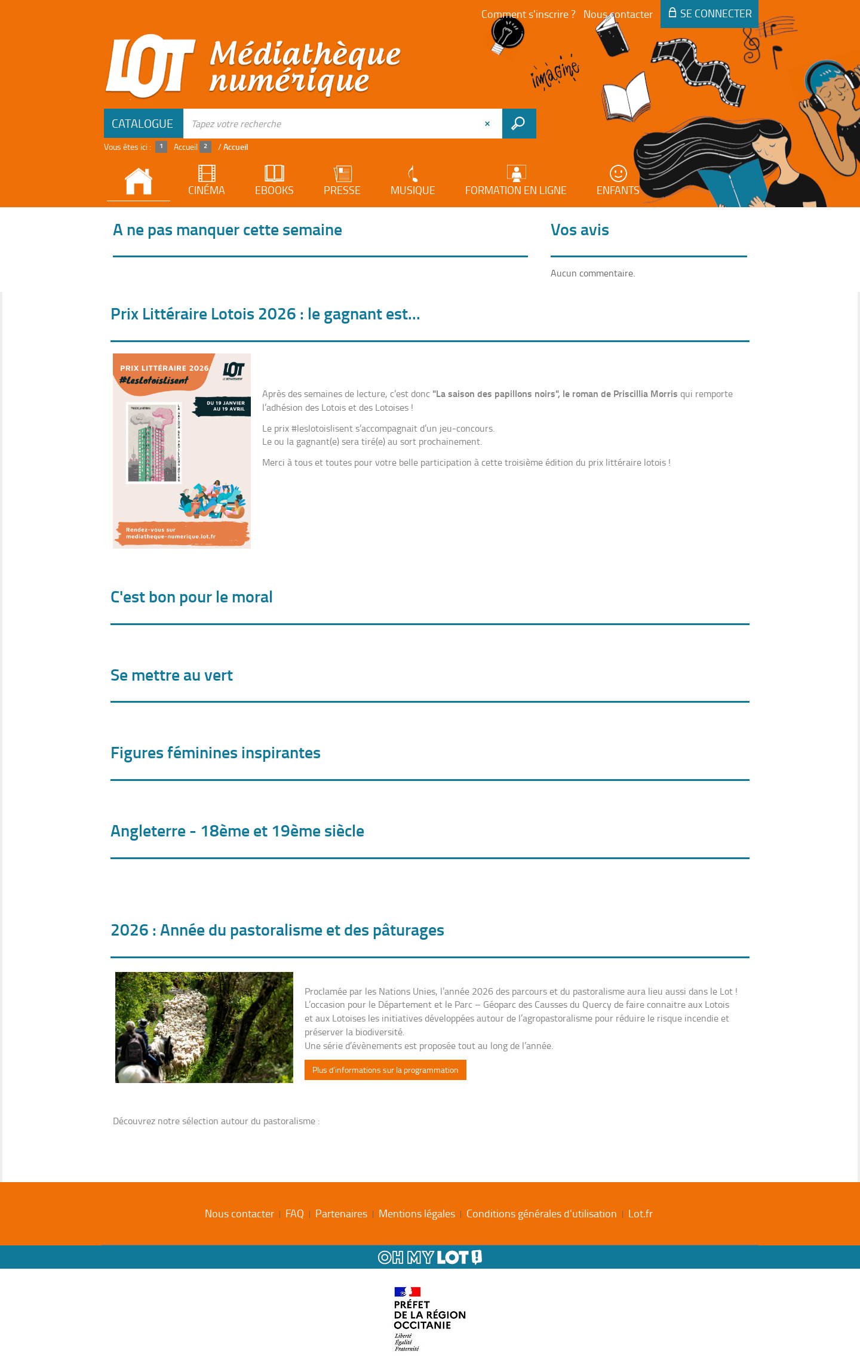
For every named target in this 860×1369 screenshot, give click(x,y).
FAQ (294, 1213)
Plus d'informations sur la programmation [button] (385, 1069)
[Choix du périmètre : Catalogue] (144, 123)
